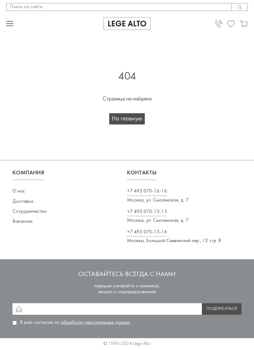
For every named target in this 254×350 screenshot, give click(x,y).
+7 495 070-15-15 (147, 211)
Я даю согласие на (75, 322)
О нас (18, 191)
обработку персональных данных (95, 322)
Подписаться (222, 309)
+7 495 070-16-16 (147, 191)
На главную (127, 119)
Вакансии (22, 221)
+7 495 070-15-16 (147, 232)
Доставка (22, 201)
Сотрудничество (29, 211)
